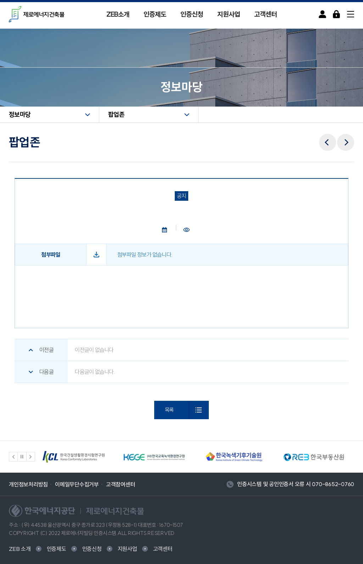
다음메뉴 (345, 137)
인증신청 (191, 14)
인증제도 (155, 14)
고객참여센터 (120, 484)
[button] (13, 456)
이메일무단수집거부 (77, 484)
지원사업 (228, 14)
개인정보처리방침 (28, 484)
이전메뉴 (327, 137)
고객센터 (265, 14)
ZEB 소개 (20, 549)
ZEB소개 (117, 14)
